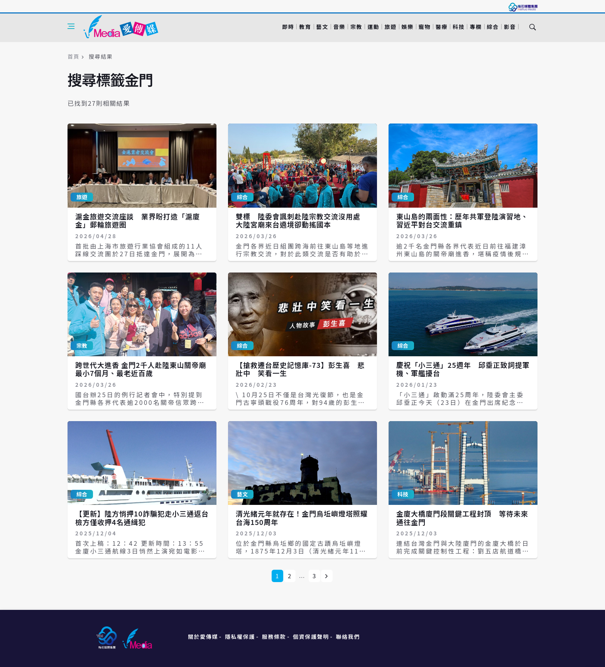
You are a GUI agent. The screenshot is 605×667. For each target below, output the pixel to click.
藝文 (322, 26)
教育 (305, 26)
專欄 (476, 26)
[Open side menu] (71, 26)
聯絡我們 (348, 636)
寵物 (425, 26)
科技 (459, 26)
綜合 (493, 26)
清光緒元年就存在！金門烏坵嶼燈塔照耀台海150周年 (302, 517)
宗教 (356, 26)
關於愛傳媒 (203, 636)
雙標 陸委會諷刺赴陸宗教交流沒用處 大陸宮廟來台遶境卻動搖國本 (302, 220)
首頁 (73, 56)
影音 (510, 26)
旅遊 (390, 26)
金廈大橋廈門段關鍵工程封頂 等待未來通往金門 (462, 517)
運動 (373, 26)
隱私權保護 (240, 636)
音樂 (339, 26)
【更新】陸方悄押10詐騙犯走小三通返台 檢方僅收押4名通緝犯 (145, 517)
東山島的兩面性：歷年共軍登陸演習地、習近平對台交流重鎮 (462, 220)
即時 (288, 26)
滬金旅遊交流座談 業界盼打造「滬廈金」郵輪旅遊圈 (137, 220)
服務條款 (274, 636)
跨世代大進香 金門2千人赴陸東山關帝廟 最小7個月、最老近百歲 (144, 369)
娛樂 (408, 26)
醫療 (442, 26)
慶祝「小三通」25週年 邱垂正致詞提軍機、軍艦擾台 (463, 369)
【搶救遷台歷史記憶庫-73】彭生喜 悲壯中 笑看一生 (300, 369)
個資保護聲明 (311, 636)
